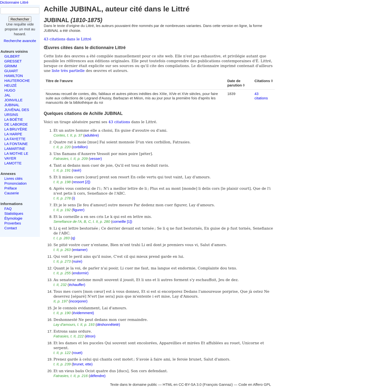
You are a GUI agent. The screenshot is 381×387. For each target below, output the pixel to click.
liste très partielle (68, 71)
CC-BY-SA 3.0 (190, 384)
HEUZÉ (10, 85)
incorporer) (79, 301)
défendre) (97, 376)
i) (74, 198)
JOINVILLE (13, 100)
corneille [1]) (122, 221)
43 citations (261, 96)
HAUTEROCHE (17, 80)
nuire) (77, 261)
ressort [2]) (81, 182)
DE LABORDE (16, 124)
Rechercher (19, 19)
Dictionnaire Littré (14, 2)
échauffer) (77, 285)
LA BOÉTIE (13, 119)
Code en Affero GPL (254, 384)
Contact (10, 228)
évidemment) (83, 313)
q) (73, 238)
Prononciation (15, 183)
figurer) (79, 210)
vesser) (96, 158)
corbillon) (80, 147)
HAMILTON (13, 76)
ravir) (77, 170)
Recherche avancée (20, 41)
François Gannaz (218, 384)
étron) (90, 336)
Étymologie (13, 218)
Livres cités (13, 178)
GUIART (11, 71)
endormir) (80, 273)
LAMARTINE (14, 148)
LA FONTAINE (16, 144)
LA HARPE (13, 134)
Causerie (11, 193)
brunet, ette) (83, 364)
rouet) (77, 353)
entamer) (80, 250)
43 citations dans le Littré (67, 39)
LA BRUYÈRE (15, 129)
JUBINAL (11, 105)
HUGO (9, 90)
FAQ (8, 208)
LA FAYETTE (15, 139)
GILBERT (12, 56)
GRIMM (10, 66)
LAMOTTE (13, 163)
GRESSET (13, 61)
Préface (10, 188)
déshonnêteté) (108, 324)
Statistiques (13, 213)
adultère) (92, 135)
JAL (7, 95)
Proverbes (12, 223)
